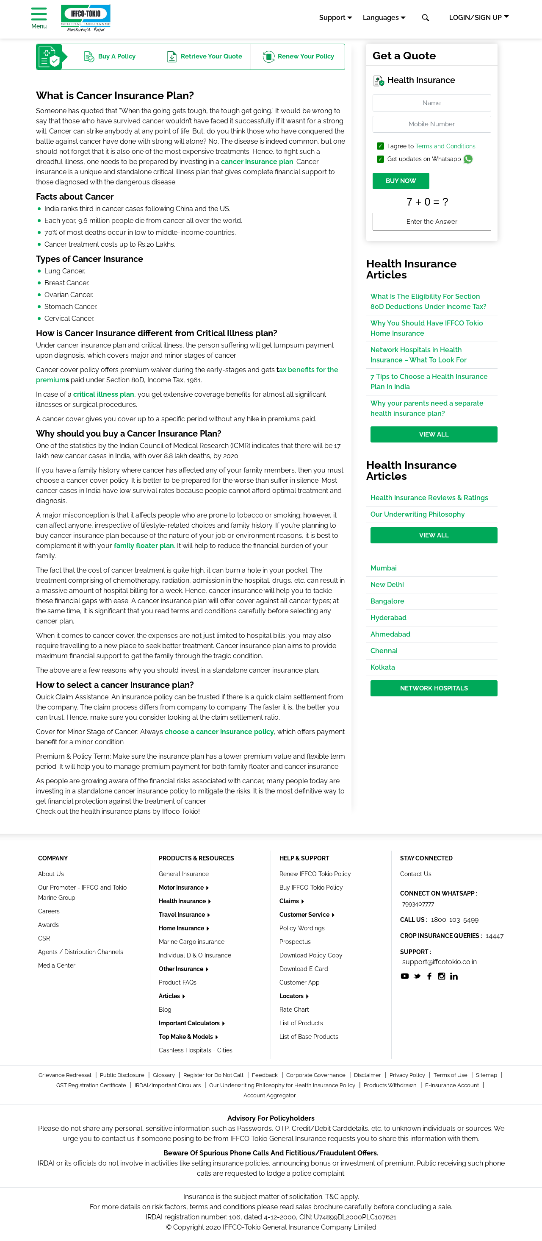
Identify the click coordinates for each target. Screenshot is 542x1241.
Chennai (384, 651)
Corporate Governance (316, 1075)
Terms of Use (451, 1075)
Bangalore (387, 601)
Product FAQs (177, 982)
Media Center (56, 965)
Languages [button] (381, 18)
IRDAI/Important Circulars (168, 1085)
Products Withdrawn (391, 1085)
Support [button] (332, 18)
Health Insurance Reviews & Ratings (429, 498)
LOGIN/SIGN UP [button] (475, 18)
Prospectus (295, 941)
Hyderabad (388, 618)
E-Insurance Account (452, 1085)
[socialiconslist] (404, 975)
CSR (44, 938)
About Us (51, 874)
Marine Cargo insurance (191, 941)
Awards (48, 924)
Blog (165, 1009)
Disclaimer (368, 1075)
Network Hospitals (434, 688)
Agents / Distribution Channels (80, 952)
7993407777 (418, 903)
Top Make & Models (186, 1036)
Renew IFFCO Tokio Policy (315, 874)
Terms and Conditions (445, 146)
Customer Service (305, 914)
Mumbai (384, 568)
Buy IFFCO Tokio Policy (311, 887)
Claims (289, 901)
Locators (292, 996)
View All (434, 434)
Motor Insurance (182, 887)
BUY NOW (401, 181)
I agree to (431, 146)
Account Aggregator (269, 1095)
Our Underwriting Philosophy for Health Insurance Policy (283, 1085)
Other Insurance (182, 969)
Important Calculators (190, 1023)
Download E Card (303, 969)
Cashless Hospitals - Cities (195, 1050)
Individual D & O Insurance (195, 955)
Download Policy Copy (311, 955)
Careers (49, 911)
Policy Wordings (302, 928)
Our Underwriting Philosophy (418, 514)
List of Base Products (308, 1036)
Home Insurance (182, 928)
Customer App (299, 982)
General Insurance (184, 874)
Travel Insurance (182, 914)
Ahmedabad (390, 634)
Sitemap (487, 1075)
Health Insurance (183, 901)
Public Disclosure (123, 1075)
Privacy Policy (408, 1075)
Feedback (265, 1075)
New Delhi (387, 585)
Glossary (164, 1075)
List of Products (301, 1023)
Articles (170, 996)
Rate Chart (294, 1009)
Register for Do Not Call (214, 1075)
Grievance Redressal (66, 1075)
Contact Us (415, 874)
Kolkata (383, 667)
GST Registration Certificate (91, 1085)
